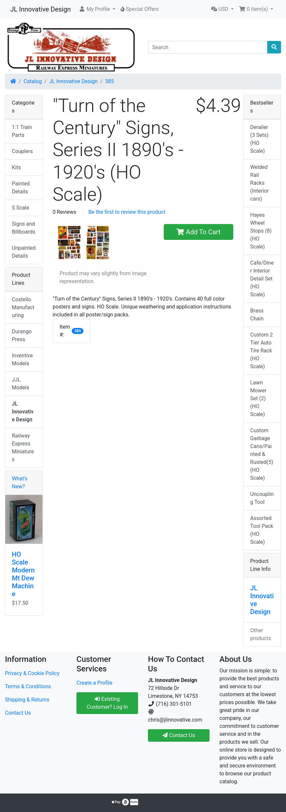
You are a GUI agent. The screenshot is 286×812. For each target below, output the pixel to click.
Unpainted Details (24, 252)
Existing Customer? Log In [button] (107, 703)
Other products (260, 634)
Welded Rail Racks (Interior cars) (259, 183)
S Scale (20, 208)
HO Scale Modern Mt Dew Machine (23, 574)
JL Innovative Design (40, 9)
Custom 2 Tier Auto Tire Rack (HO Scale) (261, 351)
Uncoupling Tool (261, 498)
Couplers (22, 151)
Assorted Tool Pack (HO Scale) (261, 530)
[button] (97, 9)
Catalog (33, 81)
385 (109, 81)
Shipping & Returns (27, 700)
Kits (16, 167)
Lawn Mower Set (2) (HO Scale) (258, 398)
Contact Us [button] (178, 735)
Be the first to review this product (126, 212)
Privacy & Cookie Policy (32, 673)
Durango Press (22, 335)
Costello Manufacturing (23, 307)
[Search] (208, 47)
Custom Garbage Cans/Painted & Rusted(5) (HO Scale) (261, 454)
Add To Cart (198, 232)
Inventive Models (22, 359)
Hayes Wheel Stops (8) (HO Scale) (261, 231)
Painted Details (21, 187)
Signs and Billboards (23, 228)
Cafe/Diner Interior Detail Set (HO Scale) (261, 279)
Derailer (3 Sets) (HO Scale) (259, 139)
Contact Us (18, 713)
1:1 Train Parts (22, 131)
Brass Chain (257, 315)
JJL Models (20, 383)
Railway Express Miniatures (23, 448)
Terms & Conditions (28, 686)
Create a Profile (94, 683)
